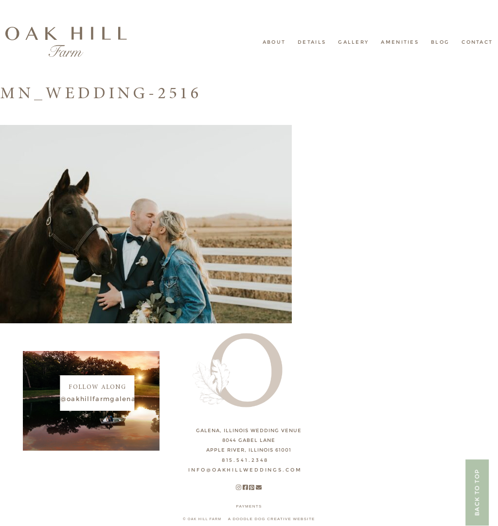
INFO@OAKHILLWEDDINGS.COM (245, 470)
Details (312, 42)
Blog (440, 42)
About (274, 42)
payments (249, 506)
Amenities (400, 42)
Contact (477, 42)
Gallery (353, 42)
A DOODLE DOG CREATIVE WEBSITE (271, 519)
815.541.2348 (245, 460)
